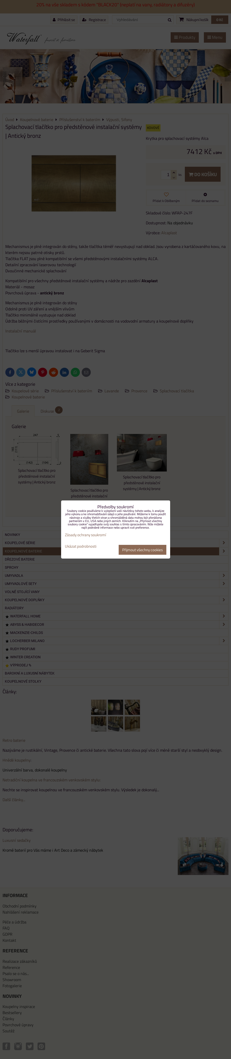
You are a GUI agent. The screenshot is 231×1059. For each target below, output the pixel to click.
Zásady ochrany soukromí (85, 535)
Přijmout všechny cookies (142, 550)
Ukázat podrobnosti (80, 546)
